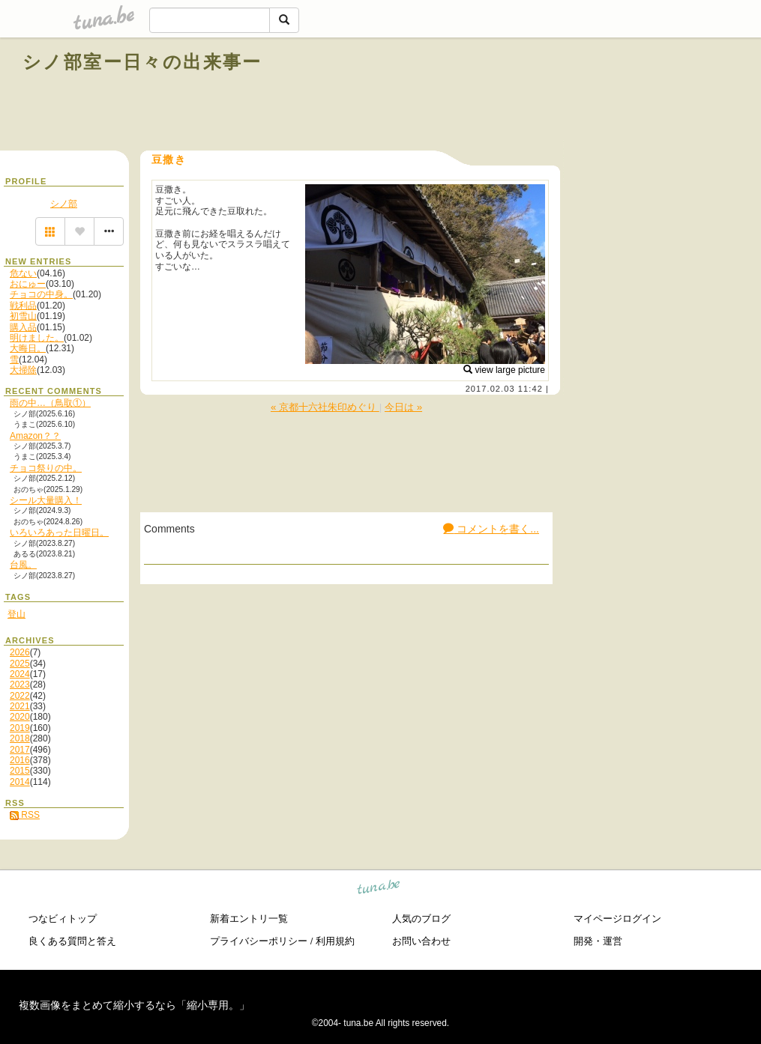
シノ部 (63, 203)
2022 (20, 696)
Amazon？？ (35, 436)
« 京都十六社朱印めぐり (325, 407)
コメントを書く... (491, 529)
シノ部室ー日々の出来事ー (142, 62)
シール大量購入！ (46, 500)
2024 (20, 674)
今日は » (403, 407)
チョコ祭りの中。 (46, 468)
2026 (20, 652)
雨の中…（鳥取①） (50, 403)
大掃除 (23, 370)
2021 (20, 706)
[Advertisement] (567, 95)
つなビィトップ (62, 918)
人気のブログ (421, 918)
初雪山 (23, 316)
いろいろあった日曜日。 (59, 532)
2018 (20, 738)
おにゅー (28, 284)
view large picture (504, 370)
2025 (20, 663)
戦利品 (23, 305)
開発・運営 (598, 941)
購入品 (23, 327)
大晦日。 (28, 348)
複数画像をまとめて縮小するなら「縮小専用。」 (134, 1005)
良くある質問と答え (72, 941)
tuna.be (379, 888)
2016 (20, 760)
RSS (25, 815)
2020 (20, 716)
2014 (20, 782)
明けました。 (37, 338)
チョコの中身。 (41, 294)
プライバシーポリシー (258, 941)
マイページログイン (617, 918)
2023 (20, 684)
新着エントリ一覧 (249, 918)
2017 (20, 749)
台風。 (23, 564)
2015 (20, 770)
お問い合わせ (421, 941)
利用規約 (335, 941)
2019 (20, 728)
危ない (23, 273)
